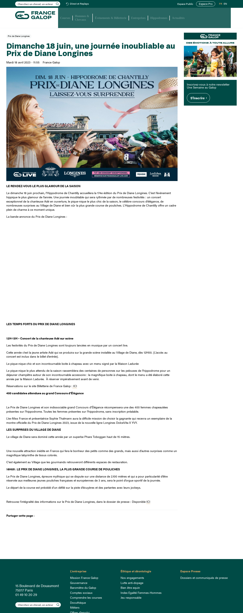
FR (220, 4)
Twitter (45, 515)
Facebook (38, 515)
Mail (51, 515)
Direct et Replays (79, 4)
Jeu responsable (131, 597)
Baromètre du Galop (83, 587)
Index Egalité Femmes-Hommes (141, 592)
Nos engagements (132, 577)
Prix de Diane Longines (19, 36)
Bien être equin (130, 587)
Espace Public (186, 4)
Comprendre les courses (86, 597)
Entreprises (138, 18)
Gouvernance (78, 583)
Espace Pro (206, 3)
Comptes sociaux (81, 592)
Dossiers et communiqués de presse (204, 577)
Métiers (75, 607)
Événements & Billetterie (110, 18)
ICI (74, 386)
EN (225, 4)
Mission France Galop (84, 577)
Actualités (178, 18)
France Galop (39, 574)
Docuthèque (78, 602)
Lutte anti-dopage (132, 583)
